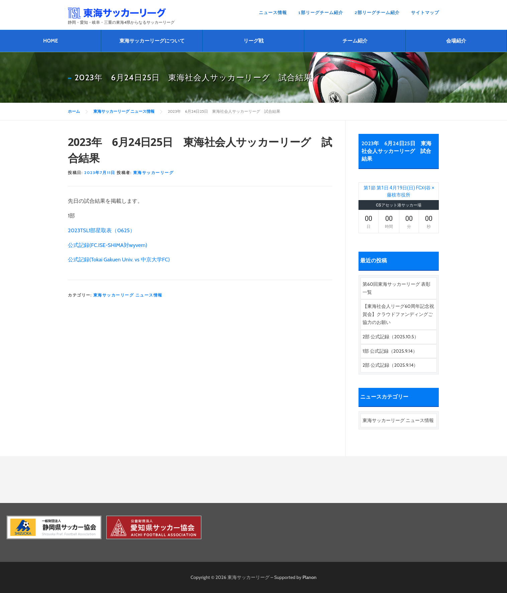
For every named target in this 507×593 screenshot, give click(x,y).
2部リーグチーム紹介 (377, 12)
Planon (310, 577)
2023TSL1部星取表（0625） (101, 230)
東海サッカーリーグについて (152, 40)
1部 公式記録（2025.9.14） (390, 351)
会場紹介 (456, 40)
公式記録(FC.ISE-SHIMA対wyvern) (107, 245)
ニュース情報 (273, 12)
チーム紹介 (355, 40)
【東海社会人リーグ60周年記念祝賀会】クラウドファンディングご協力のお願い (398, 314)
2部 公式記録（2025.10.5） (391, 337)
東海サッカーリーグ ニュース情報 (128, 295)
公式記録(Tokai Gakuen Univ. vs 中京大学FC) (119, 259)
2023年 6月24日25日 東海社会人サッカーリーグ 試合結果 (396, 151)
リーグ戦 (253, 40)
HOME (50, 40)
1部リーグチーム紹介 (320, 12)
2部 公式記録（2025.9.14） (390, 365)
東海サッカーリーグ (153, 172)
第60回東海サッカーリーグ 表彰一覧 (396, 288)
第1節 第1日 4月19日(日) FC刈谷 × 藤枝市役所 (399, 191)
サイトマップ (425, 12)
